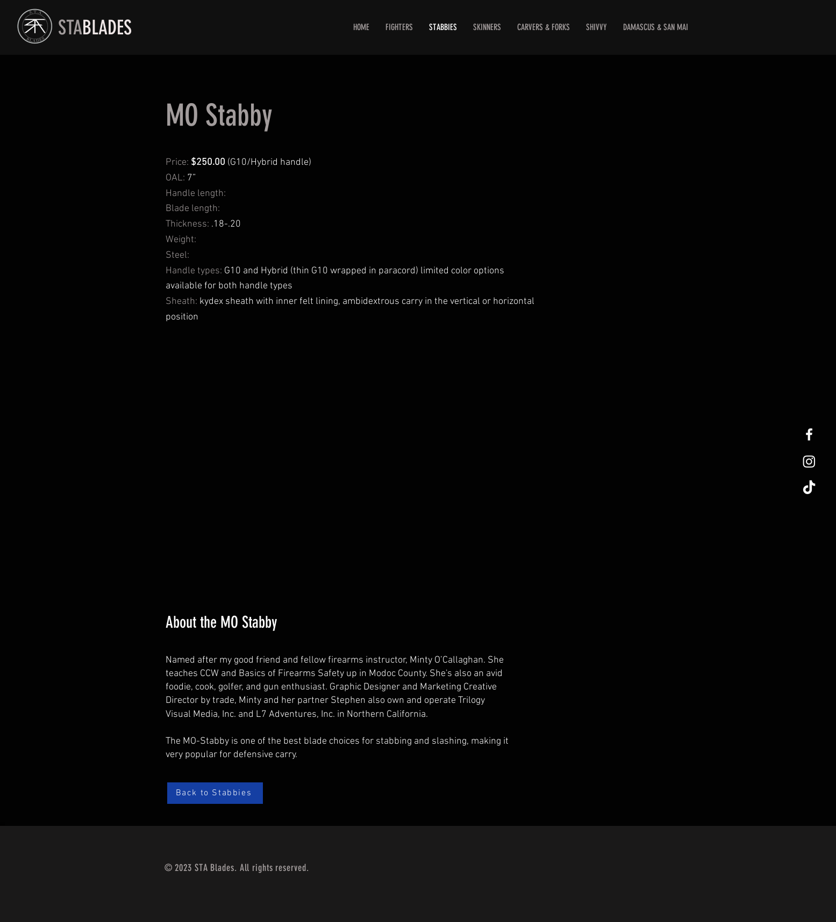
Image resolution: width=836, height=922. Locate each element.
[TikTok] (809, 488)
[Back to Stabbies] (215, 793)
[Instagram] (809, 461)
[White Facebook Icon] (809, 434)
